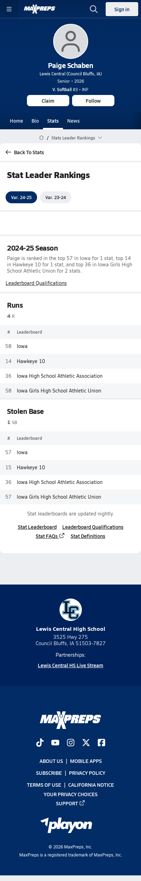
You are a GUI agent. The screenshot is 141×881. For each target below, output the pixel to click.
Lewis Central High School (70, 616)
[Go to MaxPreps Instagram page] (70, 743)
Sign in (121, 9)
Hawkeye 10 (31, 361)
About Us (51, 760)
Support (70, 803)
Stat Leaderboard (37, 527)
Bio (35, 120)
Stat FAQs (50, 536)
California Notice (91, 784)
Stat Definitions (88, 536)
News (73, 120)
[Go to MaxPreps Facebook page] (101, 743)
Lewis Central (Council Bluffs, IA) (71, 73)
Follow (93, 100)
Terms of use (44, 784)
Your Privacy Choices (71, 794)
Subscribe (49, 773)
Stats (53, 120)
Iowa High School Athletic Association (60, 376)
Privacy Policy (87, 773)
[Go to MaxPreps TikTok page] (40, 743)
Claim (48, 100)
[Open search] (94, 9)
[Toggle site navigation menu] (9, 9)
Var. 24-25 (21, 197)
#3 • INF (70, 89)
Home (16, 120)
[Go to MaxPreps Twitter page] (86, 743)
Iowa (22, 346)
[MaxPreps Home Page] (41, 137)
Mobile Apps (86, 760)
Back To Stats (25, 152)
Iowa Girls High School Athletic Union (59, 390)
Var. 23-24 (55, 197)
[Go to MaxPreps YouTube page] (55, 743)
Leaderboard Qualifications (36, 283)
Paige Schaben (70, 65)
